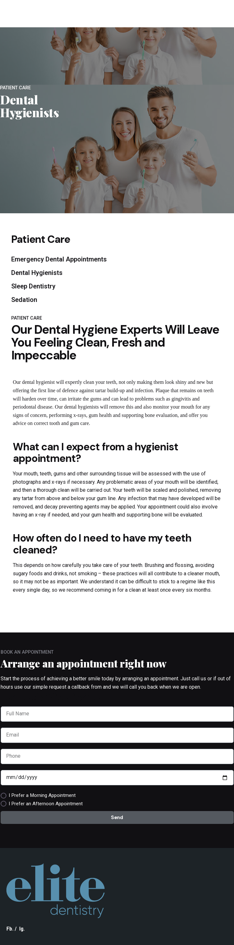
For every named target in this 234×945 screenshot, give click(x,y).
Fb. (9, 929)
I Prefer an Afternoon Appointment (46, 804)
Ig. (22, 929)
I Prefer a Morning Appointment (42, 795)
